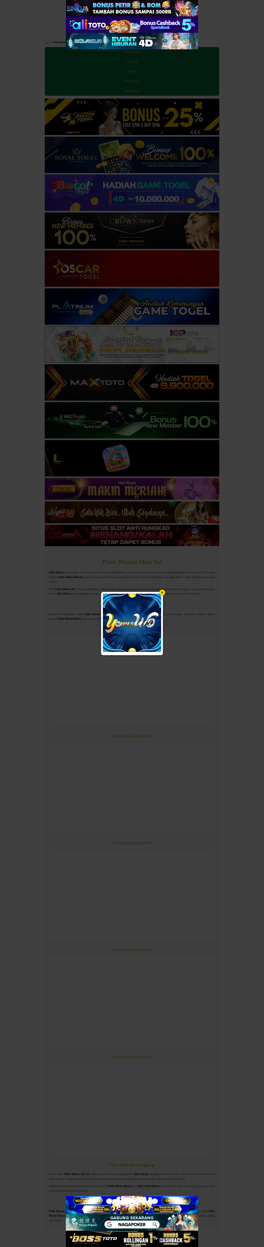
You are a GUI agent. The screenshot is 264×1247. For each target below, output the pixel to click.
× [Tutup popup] (162, 592)
